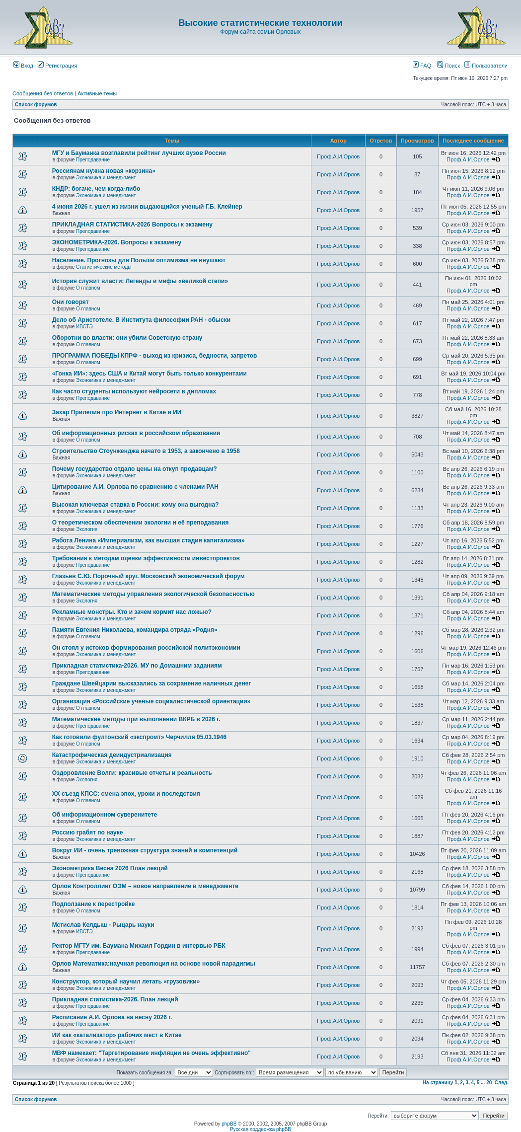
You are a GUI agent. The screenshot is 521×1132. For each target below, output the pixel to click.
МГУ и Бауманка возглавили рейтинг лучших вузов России (139, 153)
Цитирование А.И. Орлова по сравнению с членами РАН (135, 486)
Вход (23, 66)
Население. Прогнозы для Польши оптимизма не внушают (139, 260)
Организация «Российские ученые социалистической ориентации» (151, 701)
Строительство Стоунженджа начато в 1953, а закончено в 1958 (146, 451)
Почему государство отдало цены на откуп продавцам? (134, 468)
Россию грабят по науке (87, 832)
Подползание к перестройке (93, 904)
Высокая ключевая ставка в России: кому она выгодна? (135, 504)
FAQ (422, 66)
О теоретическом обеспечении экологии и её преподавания (140, 522)
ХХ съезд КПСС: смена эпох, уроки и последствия (126, 793)
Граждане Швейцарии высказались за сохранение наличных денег (151, 683)
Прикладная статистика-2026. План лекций (115, 999)
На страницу (438, 1082)
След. (502, 1082)
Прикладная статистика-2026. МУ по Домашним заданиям (137, 665)
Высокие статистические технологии (260, 23)
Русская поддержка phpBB (260, 1129)
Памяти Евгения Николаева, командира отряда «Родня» (135, 629)
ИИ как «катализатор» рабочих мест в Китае (117, 1035)
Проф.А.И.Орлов (338, 156)
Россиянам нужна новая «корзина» (103, 170)
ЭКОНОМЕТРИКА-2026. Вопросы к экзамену (116, 242)
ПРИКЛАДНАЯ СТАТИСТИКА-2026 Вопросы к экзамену (132, 224)
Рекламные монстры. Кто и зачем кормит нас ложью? (132, 611)
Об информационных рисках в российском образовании (136, 433)
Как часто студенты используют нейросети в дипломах (134, 391)
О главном (88, 288)
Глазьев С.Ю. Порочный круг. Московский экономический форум (148, 576)
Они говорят (70, 302)
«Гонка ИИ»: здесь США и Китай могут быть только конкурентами (149, 373)
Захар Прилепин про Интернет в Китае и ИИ (117, 412)
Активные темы (97, 93)
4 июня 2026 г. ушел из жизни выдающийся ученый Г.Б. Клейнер (147, 206)
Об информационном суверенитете (104, 814)
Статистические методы (103, 267)
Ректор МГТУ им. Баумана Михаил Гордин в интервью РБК (138, 945)
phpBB (229, 1124)
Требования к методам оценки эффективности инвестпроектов (146, 558)
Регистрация (57, 66)
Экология (86, 529)
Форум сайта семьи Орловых (260, 31)
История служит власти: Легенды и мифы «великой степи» (140, 281)
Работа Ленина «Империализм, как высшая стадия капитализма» (148, 540)
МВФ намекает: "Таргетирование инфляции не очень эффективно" (151, 1053)
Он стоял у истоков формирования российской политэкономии (146, 647)
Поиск (448, 66)
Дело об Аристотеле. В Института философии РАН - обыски (141, 319)
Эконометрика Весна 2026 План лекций (110, 868)
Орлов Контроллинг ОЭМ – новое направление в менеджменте (145, 886)
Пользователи (486, 66)
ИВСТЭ (84, 326)
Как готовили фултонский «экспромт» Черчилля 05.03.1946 (139, 737)
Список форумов (36, 104)
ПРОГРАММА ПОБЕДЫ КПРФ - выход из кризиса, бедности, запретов (154, 355)
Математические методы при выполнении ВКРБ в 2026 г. (136, 719)
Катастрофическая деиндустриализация (112, 755)
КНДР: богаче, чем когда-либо (96, 188)
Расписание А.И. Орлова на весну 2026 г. (112, 1017)
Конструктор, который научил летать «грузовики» (126, 981)
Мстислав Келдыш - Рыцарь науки (103, 924)
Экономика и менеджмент (106, 177)
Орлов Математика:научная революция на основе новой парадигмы (153, 963)
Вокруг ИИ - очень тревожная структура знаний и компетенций (145, 850)
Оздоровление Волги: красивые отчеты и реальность (132, 772)
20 (489, 1082)
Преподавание (93, 159)
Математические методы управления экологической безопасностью (153, 594)
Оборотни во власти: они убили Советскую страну (127, 337)
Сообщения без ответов (42, 93)
